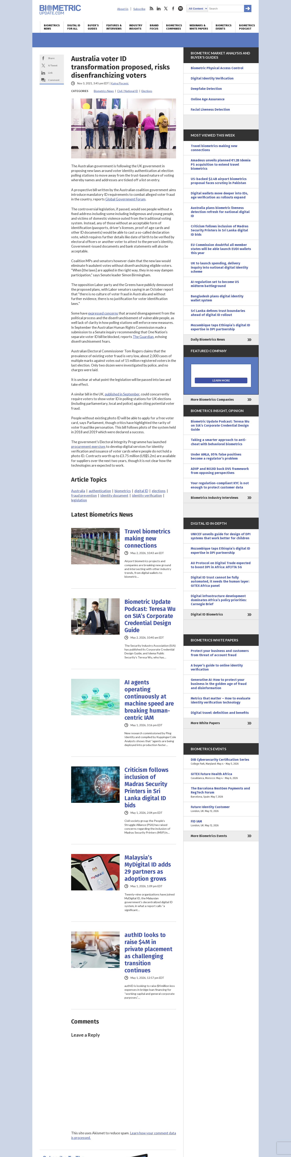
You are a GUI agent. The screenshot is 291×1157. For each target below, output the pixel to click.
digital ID (141, 491)
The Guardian (143, 337)
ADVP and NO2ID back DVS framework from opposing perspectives (220, 471)
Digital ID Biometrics (207, 614)
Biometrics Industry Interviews (214, 498)
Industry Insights (135, 27)
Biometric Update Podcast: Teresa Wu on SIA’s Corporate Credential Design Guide (150, 616)
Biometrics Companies (174, 27)
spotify (180, 8)
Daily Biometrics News (208, 339)
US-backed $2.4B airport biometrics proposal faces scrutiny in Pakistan (219, 181)
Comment (53, 80)
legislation (79, 500)
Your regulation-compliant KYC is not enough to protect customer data (220, 485)
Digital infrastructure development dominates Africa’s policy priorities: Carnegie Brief (219, 600)
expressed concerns (103, 313)
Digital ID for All (73, 27)
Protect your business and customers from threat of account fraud (220, 653)
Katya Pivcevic (120, 83)
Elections (146, 91)
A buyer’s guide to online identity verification (217, 667)
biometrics (123, 491)
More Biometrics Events (209, 836)
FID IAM (221, 823)
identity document (114, 495)
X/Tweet (52, 65)
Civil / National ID (127, 91)
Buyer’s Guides (93, 27)
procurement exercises (88, 446)
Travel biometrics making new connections (147, 538)
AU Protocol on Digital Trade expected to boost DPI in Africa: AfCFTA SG (221, 565)
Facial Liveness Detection (210, 109)
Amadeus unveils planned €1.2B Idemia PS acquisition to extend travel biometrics (221, 164)
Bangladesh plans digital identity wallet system (217, 298)
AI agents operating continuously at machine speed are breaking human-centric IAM (149, 700)
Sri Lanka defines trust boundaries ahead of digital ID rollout (218, 313)
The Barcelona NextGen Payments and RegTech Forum (221, 792)
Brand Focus (154, 27)
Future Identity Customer (221, 809)
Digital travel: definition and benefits (220, 713)
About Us (122, 9)
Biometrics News (52, 27)
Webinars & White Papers (199, 27)
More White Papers (205, 723)
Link (50, 72)
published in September (122, 394)
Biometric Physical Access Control (217, 68)
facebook (173, 8)
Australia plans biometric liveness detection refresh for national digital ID (220, 212)
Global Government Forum (125, 199)
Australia (78, 491)
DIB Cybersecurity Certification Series (221, 762)
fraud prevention (84, 495)
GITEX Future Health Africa (221, 776)
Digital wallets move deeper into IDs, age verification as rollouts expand (219, 195)
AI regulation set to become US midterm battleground (215, 284)
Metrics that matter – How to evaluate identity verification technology (220, 700)
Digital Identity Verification (212, 78)
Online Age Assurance (208, 99)
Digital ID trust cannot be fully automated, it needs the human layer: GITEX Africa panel (220, 581)
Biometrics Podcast (247, 27)
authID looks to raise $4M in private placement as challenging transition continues (148, 952)
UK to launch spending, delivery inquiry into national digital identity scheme (219, 267)
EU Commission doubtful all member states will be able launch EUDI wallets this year (221, 249)
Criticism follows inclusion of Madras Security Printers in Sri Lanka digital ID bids (146, 787)
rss (151, 8)
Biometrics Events (224, 27)
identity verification (147, 495)
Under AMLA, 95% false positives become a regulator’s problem (216, 456)
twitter (166, 8)
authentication (100, 491)
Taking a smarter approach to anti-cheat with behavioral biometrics (218, 442)
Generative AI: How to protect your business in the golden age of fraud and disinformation (219, 684)
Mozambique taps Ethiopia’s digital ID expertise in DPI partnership (220, 327)
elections (159, 491)
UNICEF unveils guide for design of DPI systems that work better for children (221, 536)
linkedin (158, 8)
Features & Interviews (114, 27)
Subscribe (139, 9)
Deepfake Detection (206, 89)
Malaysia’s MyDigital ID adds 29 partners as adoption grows (147, 868)
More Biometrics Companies (212, 400)
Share (51, 58)
